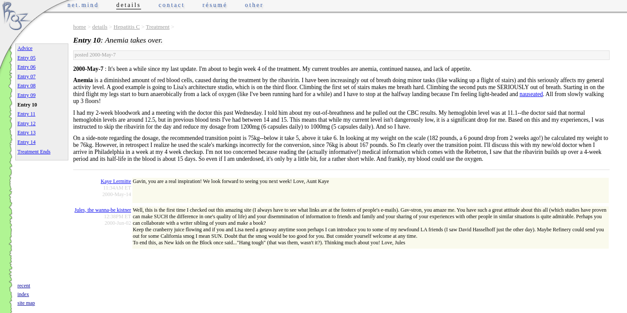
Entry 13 (26, 133)
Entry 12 (26, 123)
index (23, 294)
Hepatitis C (127, 26)
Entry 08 (26, 86)
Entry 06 (26, 67)
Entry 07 (26, 76)
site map (26, 303)
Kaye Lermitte (116, 181)
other (254, 5)
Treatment (157, 26)
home (79, 26)
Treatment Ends (34, 152)
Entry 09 (26, 95)
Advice (25, 48)
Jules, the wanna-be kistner (102, 210)
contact (171, 5)
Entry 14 (26, 142)
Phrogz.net (16, 15)
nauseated (531, 94)
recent (23, 286)
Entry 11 (26, 114)
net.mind (83, 5)
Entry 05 (26, 58)
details (100, 26)
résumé (214, 5)
